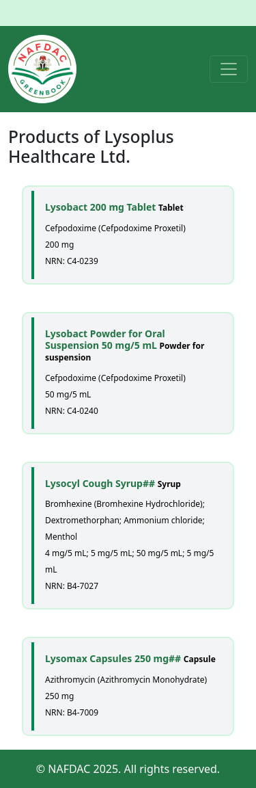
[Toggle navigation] (229, 69)
